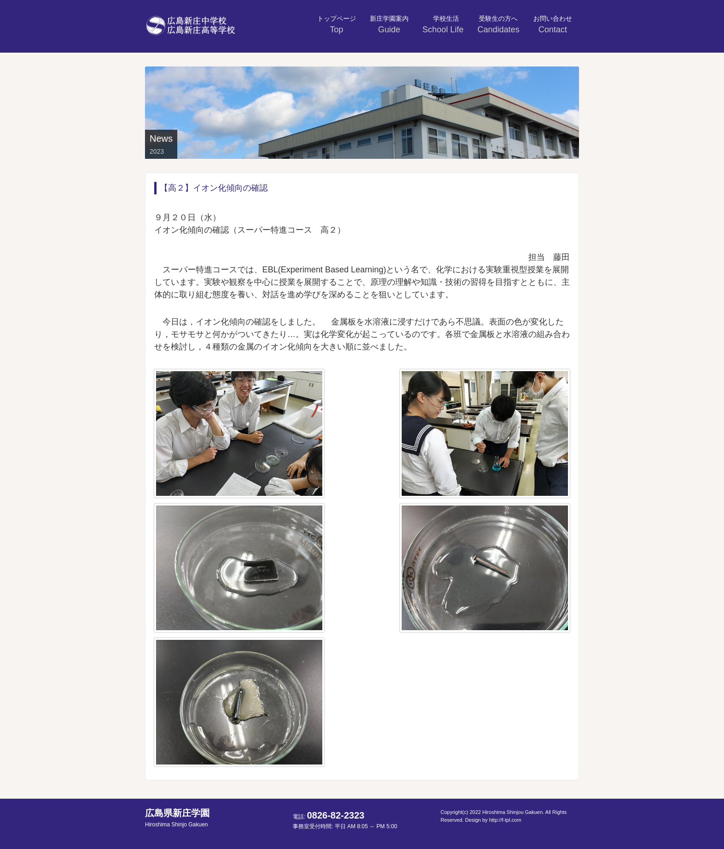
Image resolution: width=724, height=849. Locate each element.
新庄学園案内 (389, 24)
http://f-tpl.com (505, 820)
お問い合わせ (552, 24)
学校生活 (444, 24)
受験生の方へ (498, 24)
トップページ (336, 24)
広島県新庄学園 (177, 818)
